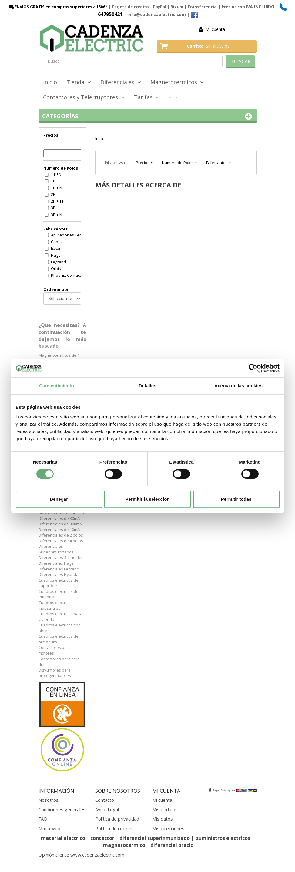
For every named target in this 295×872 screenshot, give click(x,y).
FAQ (43, 819)
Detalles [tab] (147, 385)
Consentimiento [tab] (56, 385)
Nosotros (49, 800)
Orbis (56, 268)
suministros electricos (223, 838)
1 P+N (56, 174)
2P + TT (57, 201)
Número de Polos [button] (179, 162)
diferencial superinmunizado (154, 838)
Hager (56, 255)
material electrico (63, 838)
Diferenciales (120, 82)
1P (53, 180)
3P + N (56, 214)
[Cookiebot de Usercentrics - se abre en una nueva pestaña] (253, 368)
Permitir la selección (148, 499)
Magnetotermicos (177, 82)
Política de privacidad (117, 819)
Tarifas (146, 97)
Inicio (50, 82)
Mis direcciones (168, 828)
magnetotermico (124, 845)
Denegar (59, 499)
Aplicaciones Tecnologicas (70, 235)
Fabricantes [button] (218, 162)
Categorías (148, 116)
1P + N (56, 187)
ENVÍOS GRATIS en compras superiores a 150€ (56, 6)
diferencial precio (171, 845)
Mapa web (49, 828)
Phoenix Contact (66, 275)
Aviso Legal (107, 809)
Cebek (57, 241)
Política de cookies (114, 828)
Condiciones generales (62, 809)
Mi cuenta (215, 29)
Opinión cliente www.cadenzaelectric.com (81, 855)
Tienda (78, 82)
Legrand (58, 262)
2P (53, 194)
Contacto (104, 800)
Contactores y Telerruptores (84, 97)
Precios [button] (144, 162)
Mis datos (162, 819)
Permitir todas (236, 499)
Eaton (56, 248)
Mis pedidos (165, 809)
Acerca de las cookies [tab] (238, 385)
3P (53, 207)
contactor (102, 838)
